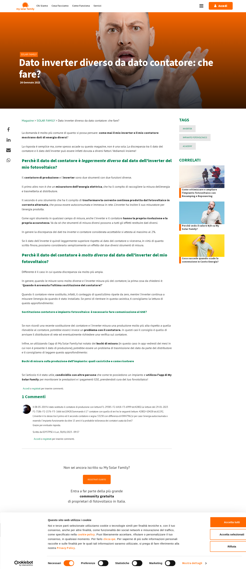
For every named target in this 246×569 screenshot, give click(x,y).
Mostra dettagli (192, 562)
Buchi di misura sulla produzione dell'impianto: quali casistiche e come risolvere (78, 361)
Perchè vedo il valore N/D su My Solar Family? (200, 227)
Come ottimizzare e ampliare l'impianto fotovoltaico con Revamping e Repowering (199, 193)
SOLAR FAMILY (46, 120)
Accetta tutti (216, 520)
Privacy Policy (66, 547)
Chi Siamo (42, 6)
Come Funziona (81, 6)
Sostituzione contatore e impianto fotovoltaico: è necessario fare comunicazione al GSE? (84, 312)
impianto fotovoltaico (195, 137)
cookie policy (86, 533)
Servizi (97, 6)
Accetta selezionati (215, 532)
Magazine (28, 120)
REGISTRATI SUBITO (97, 479)
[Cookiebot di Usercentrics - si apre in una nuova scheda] (24, 562)
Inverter (187, 128)
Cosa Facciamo (60, 6)
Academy (187, 146)
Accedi (26, 388)
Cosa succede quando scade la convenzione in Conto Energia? (200, 260)
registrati (36, 388)
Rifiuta (215, 545)
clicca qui (109, 538)
